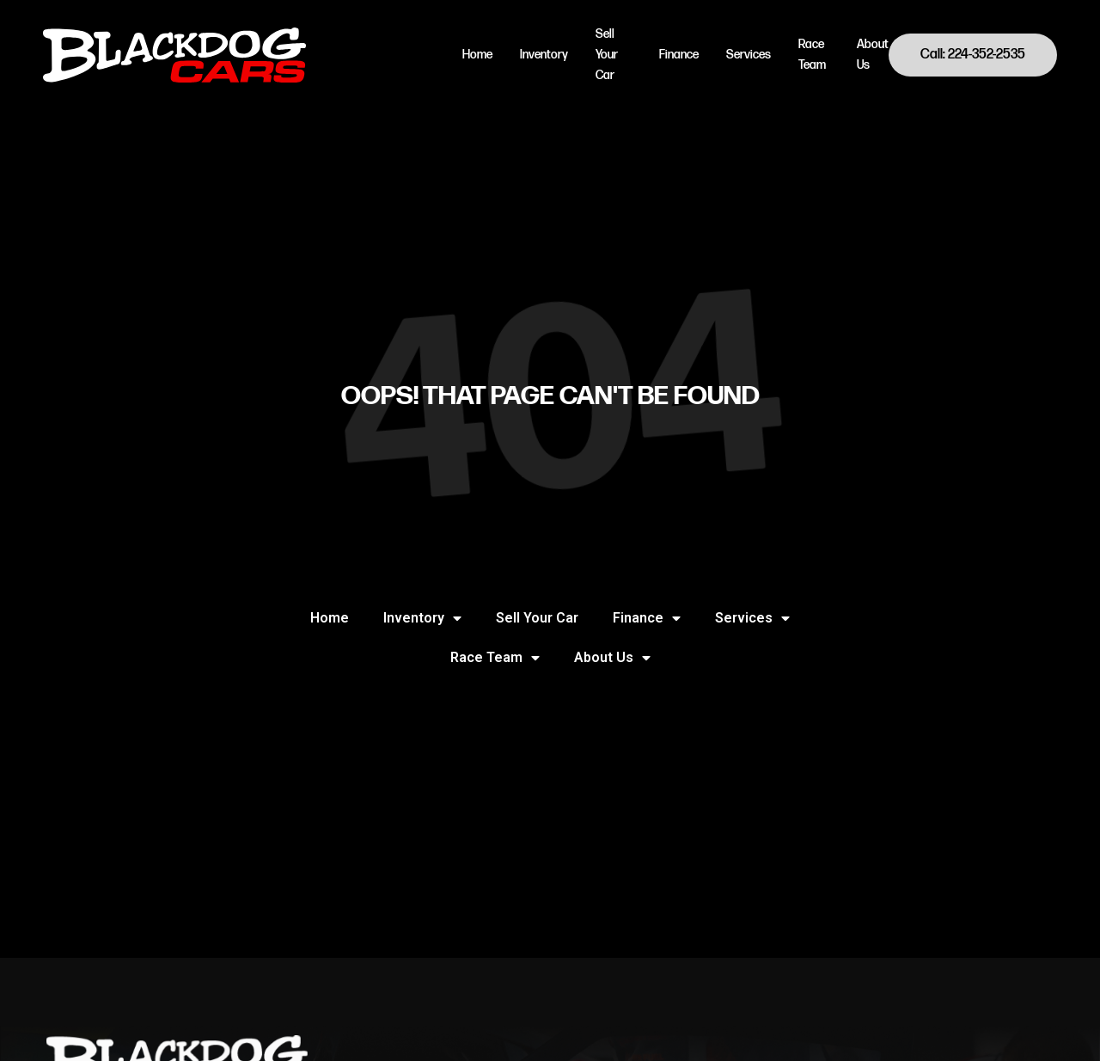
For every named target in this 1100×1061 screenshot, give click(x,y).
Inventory (544, 54)
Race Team (812, 54)
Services (748, 54)
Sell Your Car (607, 55)
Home (477, 54)
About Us (873, 54)
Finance (679, 54)
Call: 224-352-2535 (972, 54)
